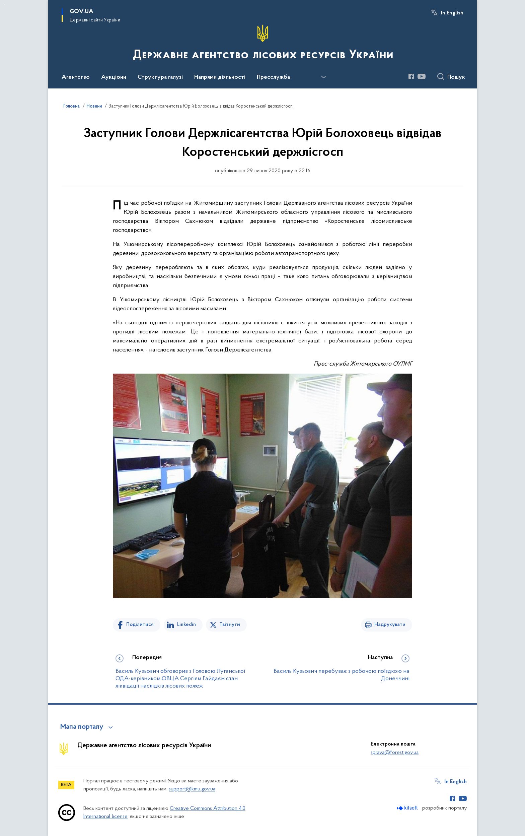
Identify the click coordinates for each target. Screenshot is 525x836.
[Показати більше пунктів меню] (323, 77)
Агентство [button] (76, 77)
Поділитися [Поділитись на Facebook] (140, 624)
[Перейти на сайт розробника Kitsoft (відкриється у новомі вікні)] (408, 808)
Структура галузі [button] (160, 77)
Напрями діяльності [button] (219, 77)
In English (452, 13)
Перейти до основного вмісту (4, 4)
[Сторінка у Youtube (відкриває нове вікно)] (422, 76)
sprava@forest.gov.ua (395, 752)
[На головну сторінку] (262, 43)
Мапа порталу (81, 727)
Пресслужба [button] (273, 77)
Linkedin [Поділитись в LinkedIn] (186, 624)
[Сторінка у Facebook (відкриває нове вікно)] (411, 76)
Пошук (456, 77)
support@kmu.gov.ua (192, 789)
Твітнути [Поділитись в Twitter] (229, 624)
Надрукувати (389, 624)
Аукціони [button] (113, 77)
